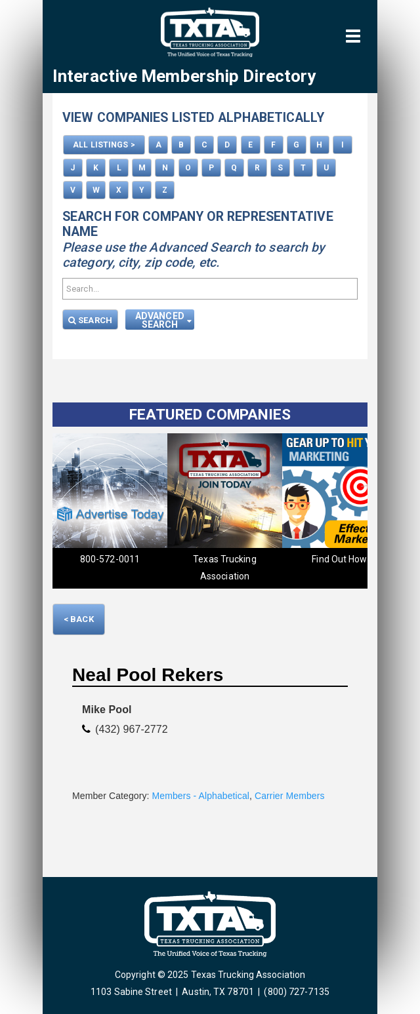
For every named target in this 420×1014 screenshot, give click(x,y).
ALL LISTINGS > (104, 144)
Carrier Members (290, 795)
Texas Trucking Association (224, 567)
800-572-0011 (110, 559)
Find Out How (339, 559)
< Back (79, 619)
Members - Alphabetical (201, 795)
